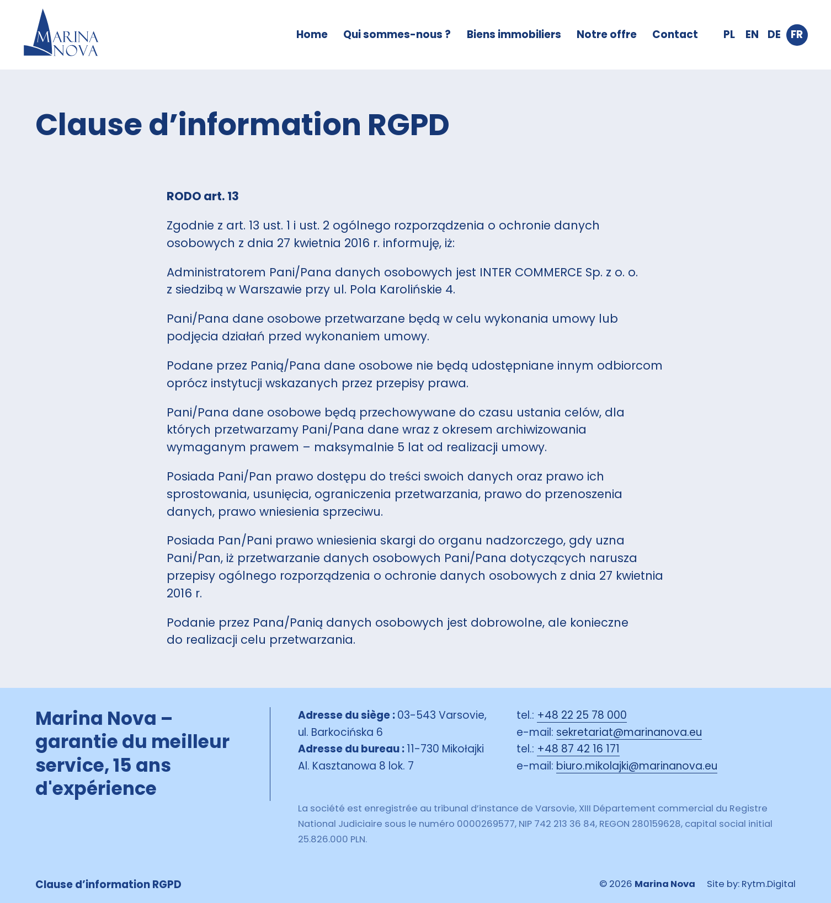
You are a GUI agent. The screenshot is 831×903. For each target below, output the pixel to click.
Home (312, 34)
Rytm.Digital (769, 884)
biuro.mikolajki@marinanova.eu (636, 765)
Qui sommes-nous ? (397, 34)
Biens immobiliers (514, 34)
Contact (675, 34)
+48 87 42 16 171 (578, 748)
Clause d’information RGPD (108, 884)
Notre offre (607, 34)
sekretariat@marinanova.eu (629, 732)
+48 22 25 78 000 (582, 715)
